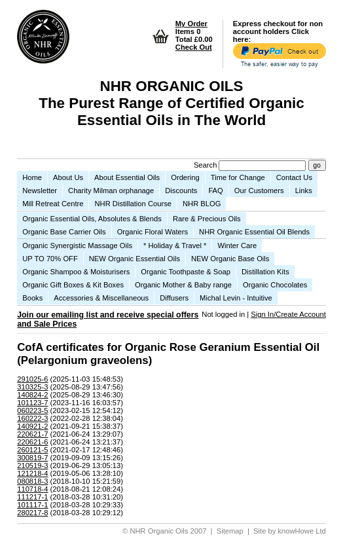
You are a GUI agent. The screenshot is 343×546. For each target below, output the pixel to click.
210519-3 (32, 465)
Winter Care (237, 245)
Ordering (185, 177)
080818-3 (32, 481)
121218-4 (32, 473)
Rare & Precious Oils (207, 219)
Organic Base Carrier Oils (63, 232)
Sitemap (230, 531)
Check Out (193, 47)
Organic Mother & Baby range (183, 285)
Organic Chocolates (275, 285)
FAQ (215, 190)
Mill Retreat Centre (52, 204)
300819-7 (32, 458)
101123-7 (32, 403)
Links (303, 190)
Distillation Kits (265, 272)
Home (32, 177)
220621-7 (32, 434)
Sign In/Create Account (288, 314)
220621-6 (32, 442)
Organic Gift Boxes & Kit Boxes (73, 285)
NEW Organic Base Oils (230, 259)
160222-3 (32, 418)
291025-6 (32, 379)
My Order (191, 23)
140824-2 (32, 395)
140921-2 (32, 426)
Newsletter (39, 190)
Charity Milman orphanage (111, 190)
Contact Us (294, 177)
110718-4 (32, 489)
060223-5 (32, 410)
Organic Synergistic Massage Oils (77, 245)
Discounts (181, 190)
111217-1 (32, 497)
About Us (68, 177)
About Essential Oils (127, 177)
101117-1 (32, 505)
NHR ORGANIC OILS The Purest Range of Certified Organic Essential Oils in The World (171, 103)
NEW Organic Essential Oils (134, 259)
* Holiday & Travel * (174, 245)
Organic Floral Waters (152, 232)
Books (32, 298)
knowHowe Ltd (301, 531)
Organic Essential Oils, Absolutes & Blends (92, 219)
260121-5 (32, 450)
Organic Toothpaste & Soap (185, 272)
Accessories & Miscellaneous (101, 298)
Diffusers (174, 298)
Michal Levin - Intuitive (236, 298)
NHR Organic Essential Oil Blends (254, 232)
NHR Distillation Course (133, 204)
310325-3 (32, 387)
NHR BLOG (202, 204)
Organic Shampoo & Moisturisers (76, 272)
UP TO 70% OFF (50, 259)
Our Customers (259, 190)
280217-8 (32, 513)
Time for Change (238, 177)
